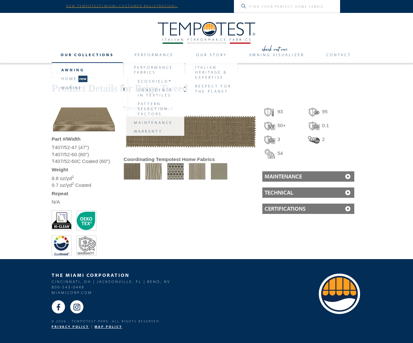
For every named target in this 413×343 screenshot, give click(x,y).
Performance (154, 55)
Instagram (77, 307)
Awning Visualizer (276, 55)
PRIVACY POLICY (70, 326)
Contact (338, 55)
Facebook (58, 307)
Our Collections (87, 55)
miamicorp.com (72, 292)
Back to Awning (73, 73)
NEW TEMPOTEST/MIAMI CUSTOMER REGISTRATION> (122, 6)
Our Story (211, 55)
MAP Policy (108, 326)
